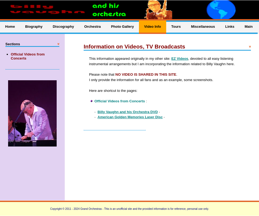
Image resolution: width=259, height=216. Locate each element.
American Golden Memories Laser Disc (130, 117)
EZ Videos (179, 59)
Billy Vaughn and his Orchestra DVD (128, 112)
